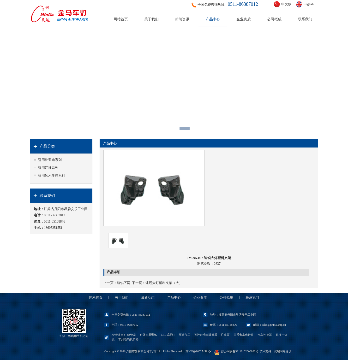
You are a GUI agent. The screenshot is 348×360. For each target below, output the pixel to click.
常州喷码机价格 (128, 339)
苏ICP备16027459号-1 (199, 351)
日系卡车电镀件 (244, 334)
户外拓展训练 (148, 334)
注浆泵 (225, 334)
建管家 (131, 334)
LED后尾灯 (168, 334)
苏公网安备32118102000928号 (239, 351)
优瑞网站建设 (282, 351)
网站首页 (121, 19)
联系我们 (305, 19)
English (308, 4)
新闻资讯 (182, 19)
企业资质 (243, 19)
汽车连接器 (265, 334)
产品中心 (213, 19)
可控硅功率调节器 (205, 334)
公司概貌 (274, 19)
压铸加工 (184, 334)
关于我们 (151, 19)
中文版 (286, 4)
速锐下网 (123, 283)
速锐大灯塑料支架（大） (163, 283)
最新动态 (148, 297)
